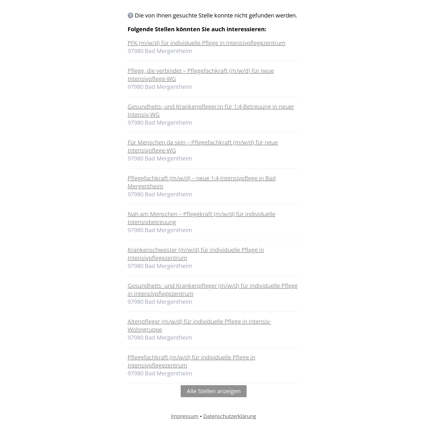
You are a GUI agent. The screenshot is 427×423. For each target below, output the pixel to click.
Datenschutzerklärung (229, 416)
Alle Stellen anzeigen (214, 391)
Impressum (184, 416)
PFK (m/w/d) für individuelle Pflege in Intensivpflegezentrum (207, 43)
